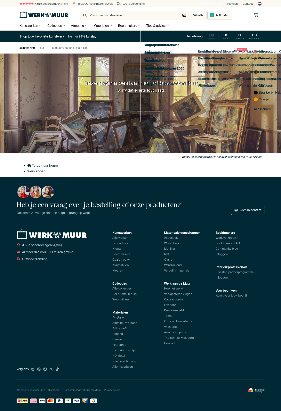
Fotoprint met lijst (124, 350)
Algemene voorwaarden (31, 390)
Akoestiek (171, 238)
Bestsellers (120, 243)
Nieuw (116, 249)
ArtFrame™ (120, 328)
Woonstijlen (120, 299)
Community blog (227, 249)
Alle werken (120, 238)
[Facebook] (45, 369)
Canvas (117, 339)
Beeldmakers (131, 26)
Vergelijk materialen (177, 271)
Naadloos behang (124, 361)
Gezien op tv (121, 260)
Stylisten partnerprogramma (234, 272)
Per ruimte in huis (124, 294)
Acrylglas (118, 317)
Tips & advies (160, 26)
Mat (166, 254)
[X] (51, 369)
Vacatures (171, 327)
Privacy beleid (112, 390)
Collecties (55, 26)
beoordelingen (44, 3)
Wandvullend (173, 265)
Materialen (104, 26)
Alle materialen (122, 367)
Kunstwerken (29, 26)
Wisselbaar (171, 243)
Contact (248, 3)
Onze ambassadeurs (178, 321)
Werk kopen (36, 171)
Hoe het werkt (173, 288)
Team (168, 316)
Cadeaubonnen (174, 299)
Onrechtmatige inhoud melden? (82, 390)
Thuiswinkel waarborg (179, 338)
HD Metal (118, 356)
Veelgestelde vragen (178, 294)
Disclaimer (54, 390)
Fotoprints (119, 345)
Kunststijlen (120, 265)
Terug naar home (42, 165)
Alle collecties (122, 288)
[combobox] (130, 15)
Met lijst (169, 249)
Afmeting (79, 26)
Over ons (170, 305)
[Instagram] (33, 369)
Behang (117, 334)
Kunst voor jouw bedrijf (231, 296)
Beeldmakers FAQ (228, 243)
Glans (168, 260)
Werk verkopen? (226, 238)
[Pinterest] (39, 369)
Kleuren (117, 271)
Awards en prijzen (176, 332)
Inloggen (232, 3)
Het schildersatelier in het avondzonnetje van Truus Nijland (225, 157)
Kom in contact (247, 210)
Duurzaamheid (174, 310)
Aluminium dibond (124, 323)
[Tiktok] (57, 369)
